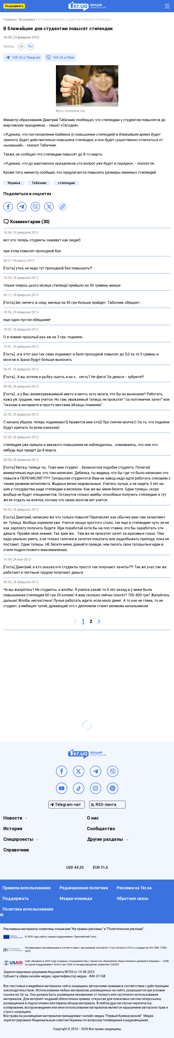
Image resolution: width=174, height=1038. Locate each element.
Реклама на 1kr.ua (134, 887)
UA (21, 46)
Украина (13, 183)
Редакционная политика (84, 887)
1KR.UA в (26, 57)
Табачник (39, 183)
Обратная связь (132, 898)
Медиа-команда (76, 898)
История (12, 828)
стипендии (66, 183)
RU (30, 46)
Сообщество (101, 828)
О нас (93, 818)
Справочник (16, 850)
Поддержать (14, 6)
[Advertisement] (87, 666)
